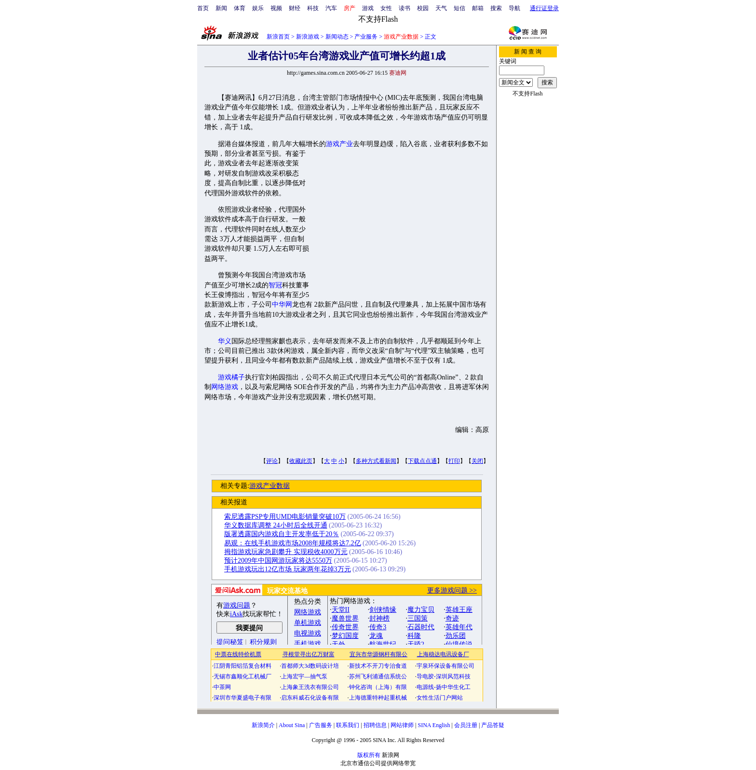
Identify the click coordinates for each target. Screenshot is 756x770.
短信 (459, 8)
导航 (514, 8)
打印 (454, 461)
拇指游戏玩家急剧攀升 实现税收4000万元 (286, 551)
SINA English (434, 725)
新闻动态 (337, 36)
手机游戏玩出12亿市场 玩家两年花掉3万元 (287, 569)
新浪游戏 (307, 36)
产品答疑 (492, 725)
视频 (276, 8)
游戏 (368, 8)
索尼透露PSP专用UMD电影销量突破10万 (285, 516)
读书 (404, 8)
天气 (441, 8)
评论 (272, 461)
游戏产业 (339, 144)
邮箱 (478, 8)
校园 (423, 8)
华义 (224, 341)
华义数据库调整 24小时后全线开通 (275, 525)
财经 (294, 8)
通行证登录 (544, 8)
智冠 (275, 285)
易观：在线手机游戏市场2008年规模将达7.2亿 (292, 543)
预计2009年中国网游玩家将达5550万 (278, 560)
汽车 (331, 8)
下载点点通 (422, 461)
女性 (386, 8)
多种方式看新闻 (376, 461)
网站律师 (402, 725)
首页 (203, 8)
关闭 (477, 461)
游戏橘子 (231, 377)
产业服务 (366, 36)
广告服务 (320, 725)
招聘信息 (375, 725)
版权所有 (368, 755)
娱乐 (258, 8)
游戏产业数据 (269, 485)
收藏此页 (300, 461)
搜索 (496, 8)
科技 (313, 8)
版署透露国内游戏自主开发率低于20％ (281, 534)
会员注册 (465, 725)
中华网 (282, 304)
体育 (239, 8)
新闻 (221, 8)
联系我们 (347, 725)
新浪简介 (263, 725)
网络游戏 (224, 387)
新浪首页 (278, 36)
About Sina (292, 725)
